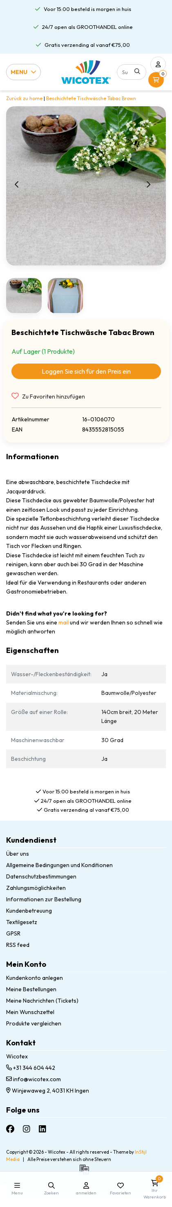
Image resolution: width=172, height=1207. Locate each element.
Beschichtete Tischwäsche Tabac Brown (91, 98)
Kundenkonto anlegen (34, 977)
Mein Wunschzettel (30, 1012)
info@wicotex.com (33, 1079)
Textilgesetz (21, 922)
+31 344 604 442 (30, 1067)
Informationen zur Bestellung (43, 899)
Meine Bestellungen (31, 989)
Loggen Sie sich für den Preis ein (86, 371)
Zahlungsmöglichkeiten (36, 888)
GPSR (13, 933)
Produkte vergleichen (33, 1023)
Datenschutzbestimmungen (41, 876)
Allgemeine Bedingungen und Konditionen (59, 865)
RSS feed (17, 945)
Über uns (17, 853)
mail (63, 622)
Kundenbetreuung (29, 910)
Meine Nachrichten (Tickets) (42, 1000)
